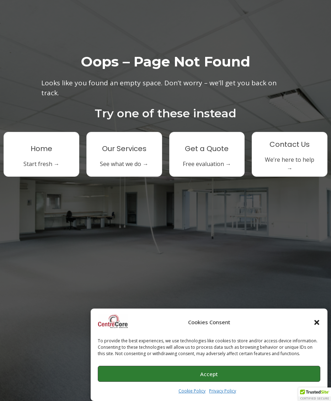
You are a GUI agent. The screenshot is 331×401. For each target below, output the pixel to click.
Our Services (124, 149)
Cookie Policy (191, 391)
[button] (316, 322)
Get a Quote (207, 149)
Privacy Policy (222, 391)
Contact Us (289, 144)
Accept (209, 374)
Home (41, 149)
